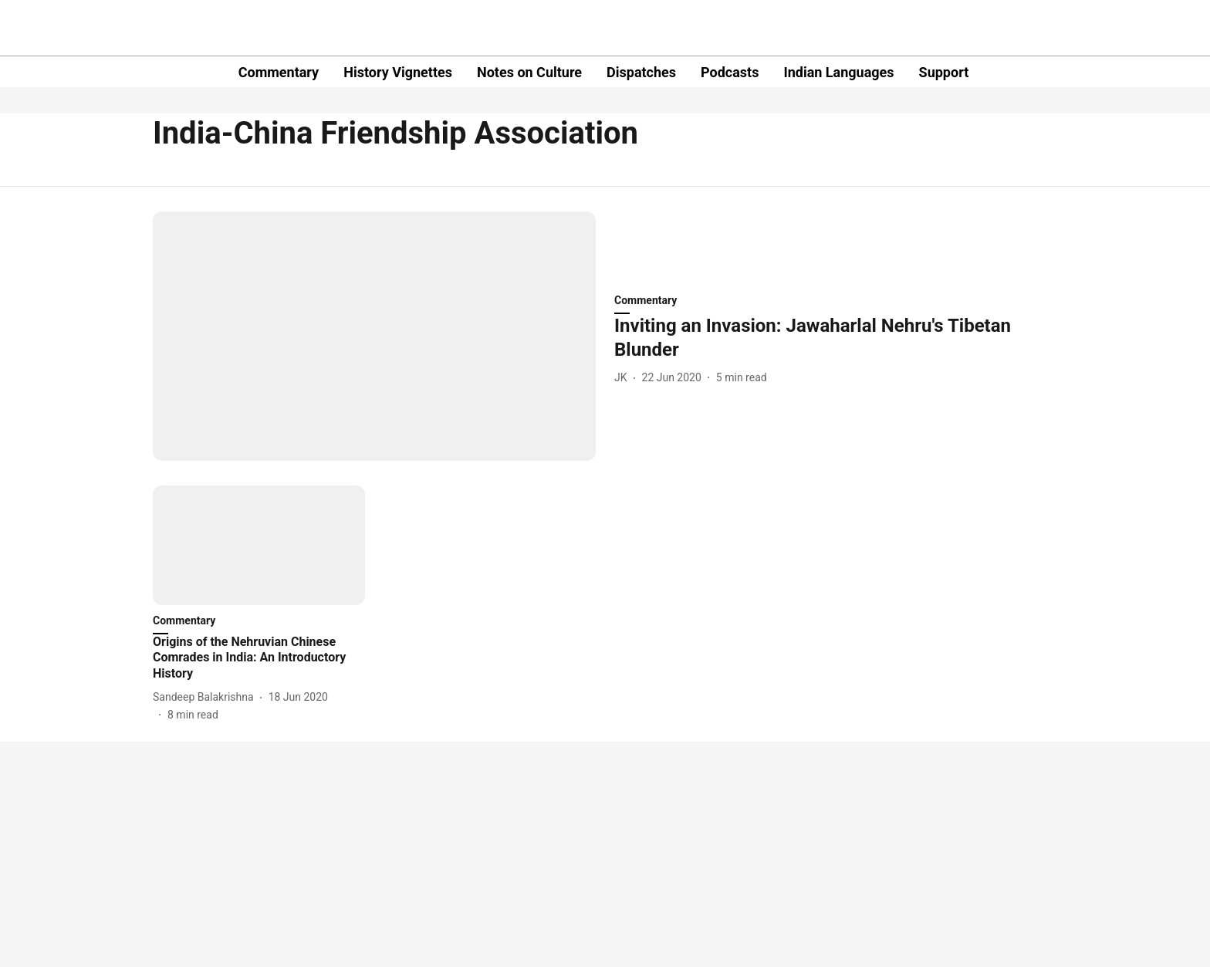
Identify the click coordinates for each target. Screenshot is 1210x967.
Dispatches (641, 72)
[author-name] (624, 378)
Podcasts (730, 72)
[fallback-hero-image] (374, 336)
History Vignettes (397, 72)
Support (944, 72)
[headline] (835, 338)
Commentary (278, 72)
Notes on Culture (529, 72)
